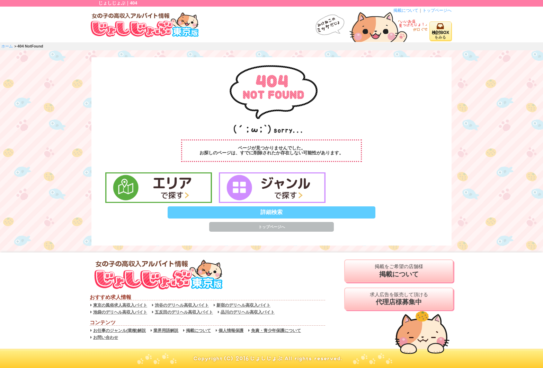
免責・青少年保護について (276, 330)
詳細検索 (271, 212)
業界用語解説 (165, 330)
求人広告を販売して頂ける (398, 299)
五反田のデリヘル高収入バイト (184, 312)
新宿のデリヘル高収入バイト (243, 305)
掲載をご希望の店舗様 (398, 271)
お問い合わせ (105, 337)
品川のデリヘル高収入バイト (248, 312)
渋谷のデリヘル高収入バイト (182, 305)
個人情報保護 (231, 330)
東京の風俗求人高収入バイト (120, 305)
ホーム (7, 46)
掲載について (405, 10)
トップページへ (437, 10)
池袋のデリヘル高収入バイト (120, 312)
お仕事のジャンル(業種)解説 (119, 330)
